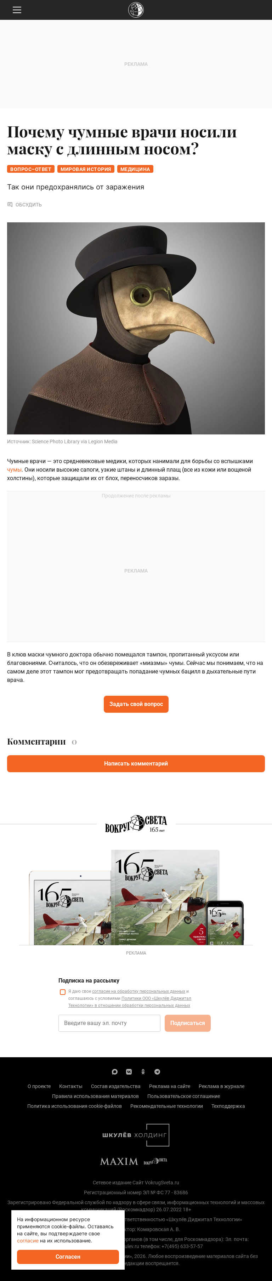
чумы (14, 469)
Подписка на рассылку (88, 980)
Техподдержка (228, 1106)
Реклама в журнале (221, 1086)
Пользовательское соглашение (183, 1096)
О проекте (39, 1086)
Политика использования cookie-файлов (74, 1106)
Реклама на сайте (169, 1086)
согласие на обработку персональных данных (138, 991)
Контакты (71, 1086)
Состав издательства (116, 1086)
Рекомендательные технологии (166, 1106)
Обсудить (24, 204)
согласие (28, 1240)
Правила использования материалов (95, 1096)
